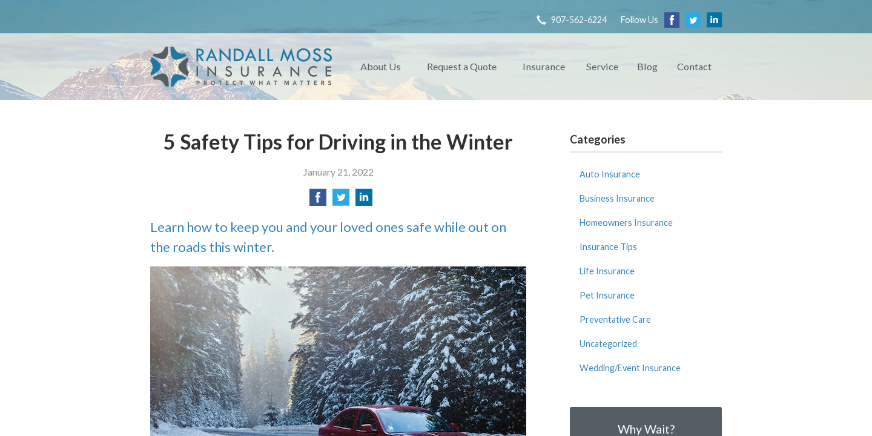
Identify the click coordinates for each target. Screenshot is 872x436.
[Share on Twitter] (340, 200)
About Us (380, 66)
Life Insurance (607, 271)
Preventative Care (615, 319)
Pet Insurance (607, 295)
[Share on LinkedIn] (363, 200)
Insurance (544, 66)
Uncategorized (608, 344)
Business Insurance (617, 198)
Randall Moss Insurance (241, 67)
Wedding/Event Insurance (630, 368)
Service (602, 66)
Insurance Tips (608, 247)
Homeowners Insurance (626, 222)
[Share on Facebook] (317, 200)
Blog (647, 66)
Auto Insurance (610, 174)
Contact (694, 66)
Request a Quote (462, 66)
